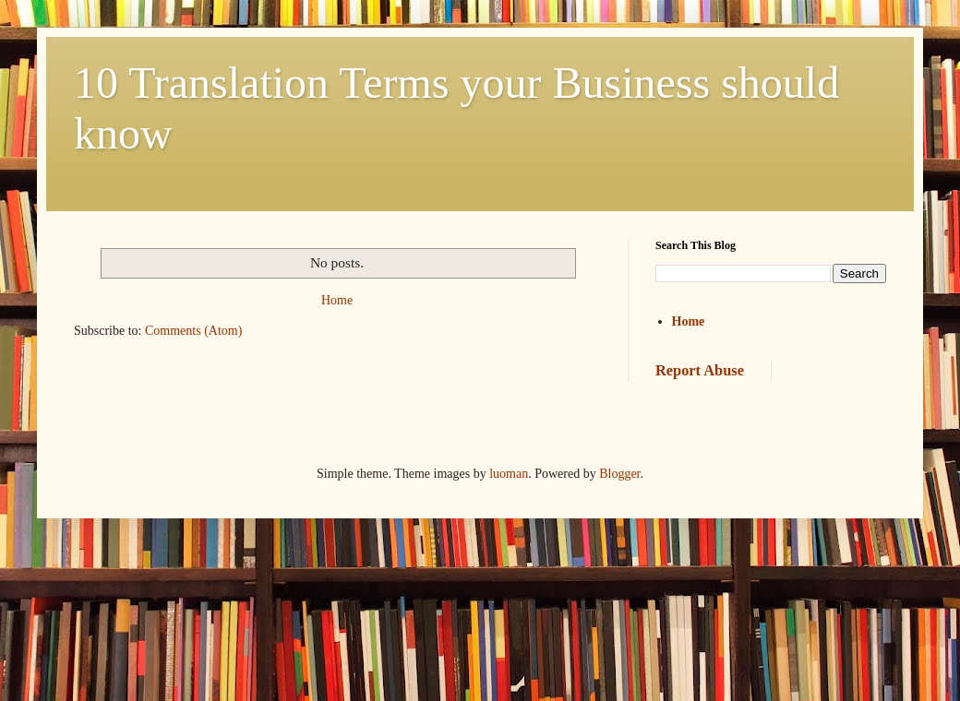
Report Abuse (699, 370)
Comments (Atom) (193, 331)
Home (337, 300)
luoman (508, 474)
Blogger (619, 474)
